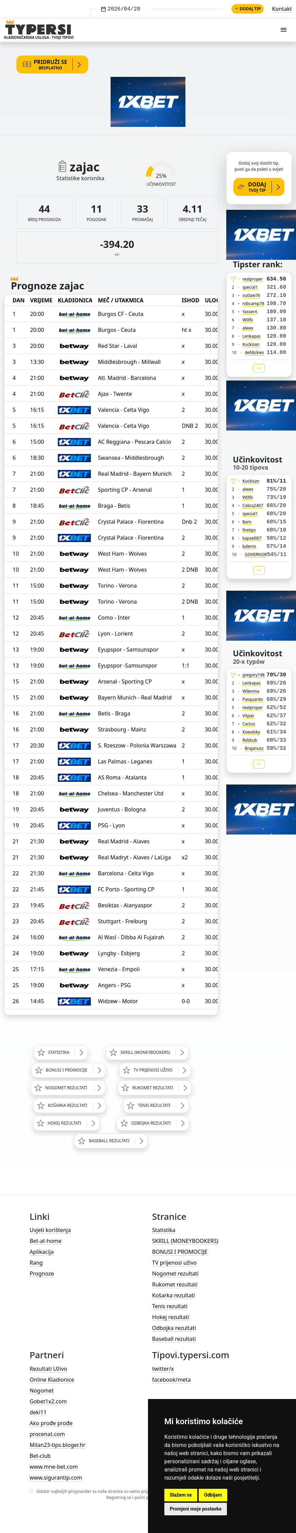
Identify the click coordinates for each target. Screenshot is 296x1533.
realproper (253, 279)
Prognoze (42, 1273)
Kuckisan (250, 344)
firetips (249, 530)
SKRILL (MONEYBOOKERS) (185, 1241)
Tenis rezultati (169, 1306)
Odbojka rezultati (174, 1328)
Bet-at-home (46, 1241)
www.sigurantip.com (56, 1477)
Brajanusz (254, 748)
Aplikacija (42, 1252)
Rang (36, 1262)
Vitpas (248, 716)
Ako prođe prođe (51, 1423)
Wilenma (250, 691)
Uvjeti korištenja (50, 1230)
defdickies (254, 352)
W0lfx (247, 320)
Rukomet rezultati (174, 1284)
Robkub (249, 740)
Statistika (164, 1230)
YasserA (249, 312)
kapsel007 (252, 538)
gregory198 (254, 675)
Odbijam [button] (213, 1495)
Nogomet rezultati (175, 1273)
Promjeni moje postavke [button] (195, 1509)
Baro (246, 522)
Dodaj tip (247, 9)
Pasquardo (252, 699)
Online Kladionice (52, 1379)
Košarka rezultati (173, 1295)
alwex (247, 328)
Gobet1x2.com (48, 1401)
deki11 (38, 1412)
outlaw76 (251, 295)
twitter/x (163, 1368)
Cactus (248, 724)
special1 (250, 287)
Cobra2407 (252, 505)
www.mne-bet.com (54, 1466)
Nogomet (42, 1390)
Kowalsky (251, 732)
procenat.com (47, 1434)
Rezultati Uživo (48, 1368)
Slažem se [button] (181, 1495)
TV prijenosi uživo (174, 1262)
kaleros (249, 546)
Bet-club (40, 1456)
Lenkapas (251, 336)
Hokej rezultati (170, 1317)
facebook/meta (171, 1379)
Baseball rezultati (174, 1339)
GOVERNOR (256, 554)
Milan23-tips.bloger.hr (57, 1445)
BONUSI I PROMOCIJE (180, 1252)
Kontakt (282, 9)
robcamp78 (253, 303)
